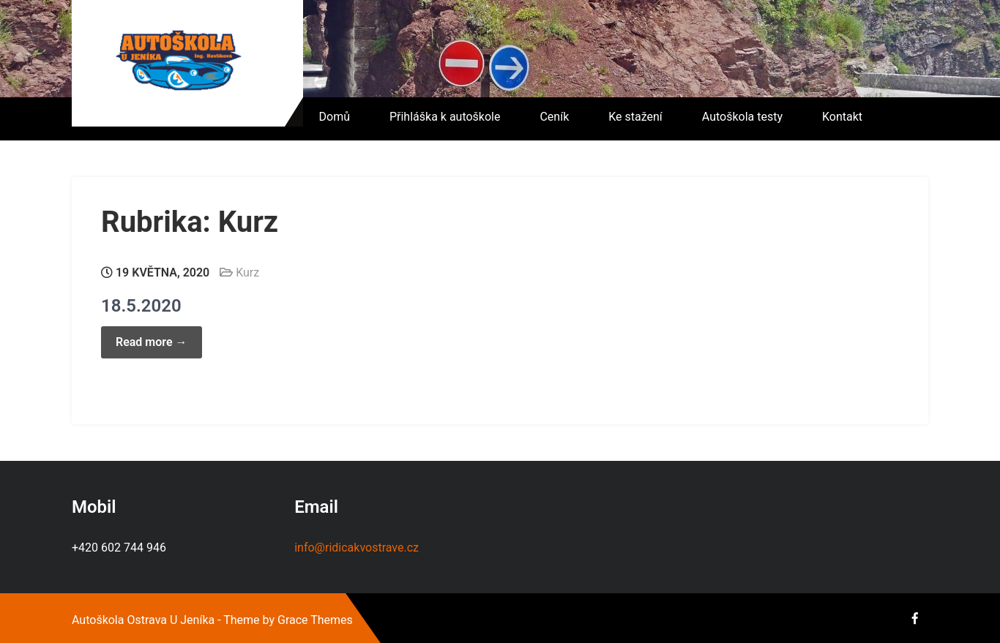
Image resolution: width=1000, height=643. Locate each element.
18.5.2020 (141, 306)
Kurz (247, 272)
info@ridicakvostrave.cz (356, 547)
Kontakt (842, 117)
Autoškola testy (742, 117)
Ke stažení (635, 117)
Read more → (151, 342)
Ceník (554, 117)
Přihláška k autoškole (445, 117)
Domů (334, 117)
